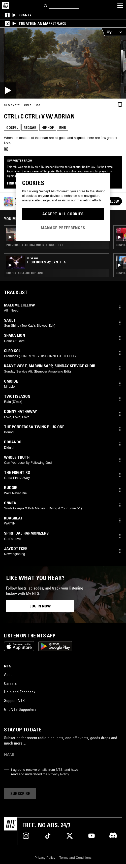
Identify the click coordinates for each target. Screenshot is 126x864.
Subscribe (20, 793)
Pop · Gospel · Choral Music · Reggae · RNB (34, 245)
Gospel (12, 127)
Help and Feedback (19, 691)
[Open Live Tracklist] (108, 32)
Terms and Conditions (75, 857)
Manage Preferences (63, 227)
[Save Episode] (120, 105)
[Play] (63, 63)
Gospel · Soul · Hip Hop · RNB (25, 273)
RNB (62, 127)
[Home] (5, 5)
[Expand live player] (120, 32)
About (9, 674)
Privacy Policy (58, 774)
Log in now (40, 605)
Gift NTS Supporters (20, 709)
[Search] (46, 5)
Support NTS (14, 700)
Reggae (30, 127)
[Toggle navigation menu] (120, 6)
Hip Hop (48, 127)
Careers (10, 683)
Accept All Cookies (63, 213)
